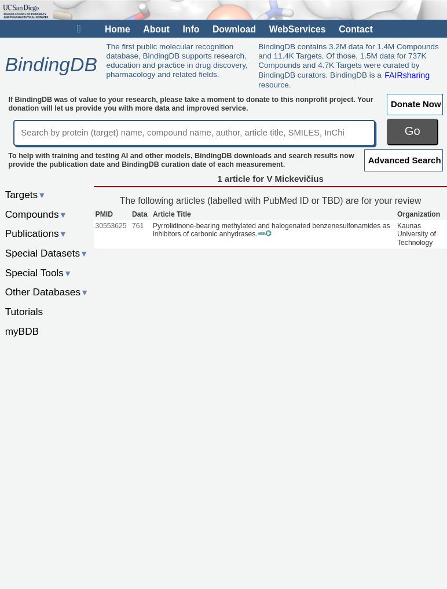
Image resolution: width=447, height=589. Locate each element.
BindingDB (51, 65)
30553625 (111, 226)
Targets (25, 194)
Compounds (36, 214)
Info (190, 29)
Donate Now (416, 104)
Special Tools (38, 273)
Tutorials (24, 311)
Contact (356, 29)
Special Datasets (47, 253)
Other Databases (47, 292)
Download (234, 29)
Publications (36, 233)
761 (138, 226)
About (156, 29)
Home (117, 29)
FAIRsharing (407, 74)
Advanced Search (404, 160)
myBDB (22, 331)
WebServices (297, 29)
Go (412, 131)
